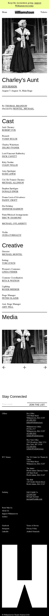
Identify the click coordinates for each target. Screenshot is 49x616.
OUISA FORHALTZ (11, 235)
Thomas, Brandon (16, 106)
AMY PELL (7, 307)
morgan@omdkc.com (34, 499)
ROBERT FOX (9, 130)
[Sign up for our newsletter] (14, 405)
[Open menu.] (6, 12)
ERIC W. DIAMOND (11, 217)
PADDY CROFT (9, 200)
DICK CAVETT (9, 156)
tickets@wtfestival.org (35, 422)
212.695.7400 (31, 494)
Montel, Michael (23, 108)
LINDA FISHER (9, 272)
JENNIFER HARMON (12, 209)
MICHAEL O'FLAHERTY (14, 223)
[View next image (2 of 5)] (45, 367)
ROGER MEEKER (10, 289)
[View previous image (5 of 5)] (4, 367)
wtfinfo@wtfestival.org (35, 436)
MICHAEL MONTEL (12, 254)
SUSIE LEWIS (9, 174)
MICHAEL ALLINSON (13, 182)
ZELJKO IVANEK (10, 147)
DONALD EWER (10, 191)
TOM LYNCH (8, 263)
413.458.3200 (31, 433)
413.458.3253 (31, 420)
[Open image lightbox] (25, 367)
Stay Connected (14, 396)
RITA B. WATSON (10, 280)
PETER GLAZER (10, 298)
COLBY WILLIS (10, 165)
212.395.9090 (31, 447)
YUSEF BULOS (9, 139)
